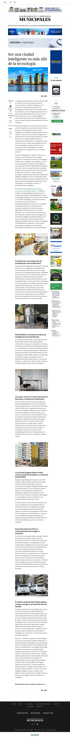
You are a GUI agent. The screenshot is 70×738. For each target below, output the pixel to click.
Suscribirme (57, 121)
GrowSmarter (19, 191)
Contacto (40, 706)
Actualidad (29, 704)
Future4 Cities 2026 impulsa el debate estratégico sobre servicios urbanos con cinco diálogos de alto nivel (56, 323)
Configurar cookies (50, 730)
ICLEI (10, 137)
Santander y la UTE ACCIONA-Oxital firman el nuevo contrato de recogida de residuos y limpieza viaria (56, 294)
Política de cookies (39, 730)
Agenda (55, 704)
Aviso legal (30, 730)
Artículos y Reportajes (43, 704)
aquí (43, 684)
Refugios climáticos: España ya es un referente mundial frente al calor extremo (56, 333)
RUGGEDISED (37, 189)
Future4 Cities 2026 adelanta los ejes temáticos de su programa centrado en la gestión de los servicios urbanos (56, 304)
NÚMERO (10, 110)
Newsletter (48, 713)
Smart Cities (10, 121)
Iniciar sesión (22, 713)
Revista (20, 704)
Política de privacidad (20, 730)
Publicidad (30, 706)
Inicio (13, 704)
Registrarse (35, 713)
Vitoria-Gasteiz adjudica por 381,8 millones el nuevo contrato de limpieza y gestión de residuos (56, 313)
